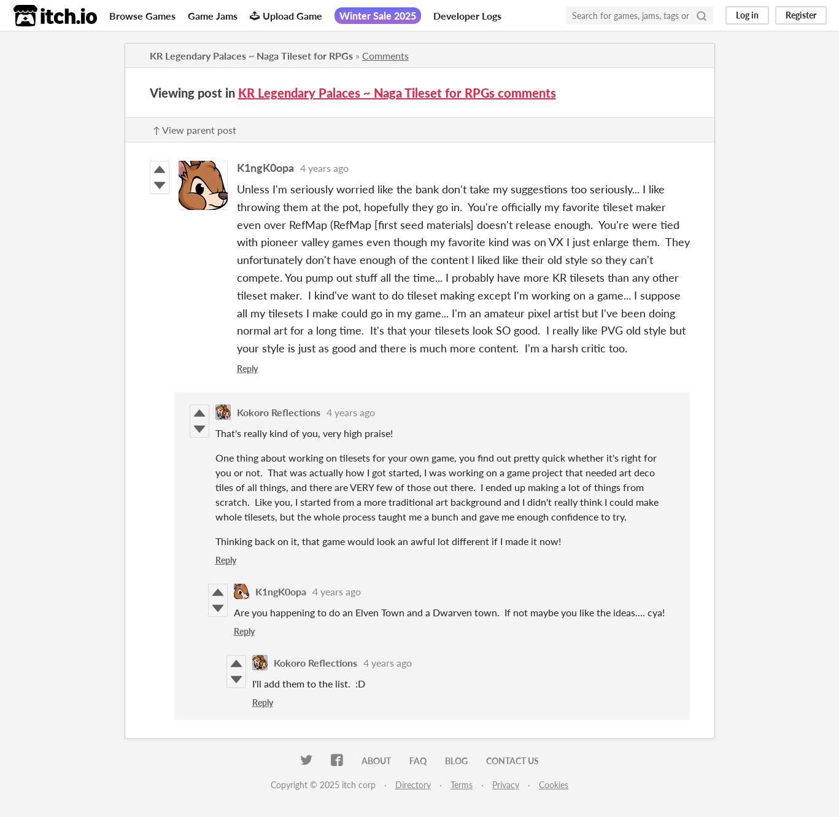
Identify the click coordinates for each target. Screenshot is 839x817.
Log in (747, 15)
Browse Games (142, 15)
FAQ (418, 761)
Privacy (505, 785)
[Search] (701, 15)
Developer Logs (467, 15)
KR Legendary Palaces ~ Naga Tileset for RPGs (251, 55)
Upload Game (286, 15)
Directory (413, 785)
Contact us (512, 761)
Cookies (553, 785)
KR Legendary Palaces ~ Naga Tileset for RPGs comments (397, 92)
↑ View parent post (194, 130)
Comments (385, 55)
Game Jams (213, 15)
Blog (456, 761)
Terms (461, 785)
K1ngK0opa (265, 167)
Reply (247, 368)
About (376, 761)
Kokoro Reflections (278, 412)
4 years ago (324, 168)
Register (801, 15)
